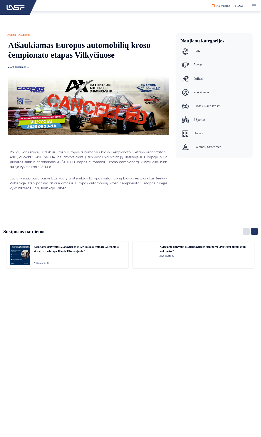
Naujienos (24, 34)
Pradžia (11, 34)
